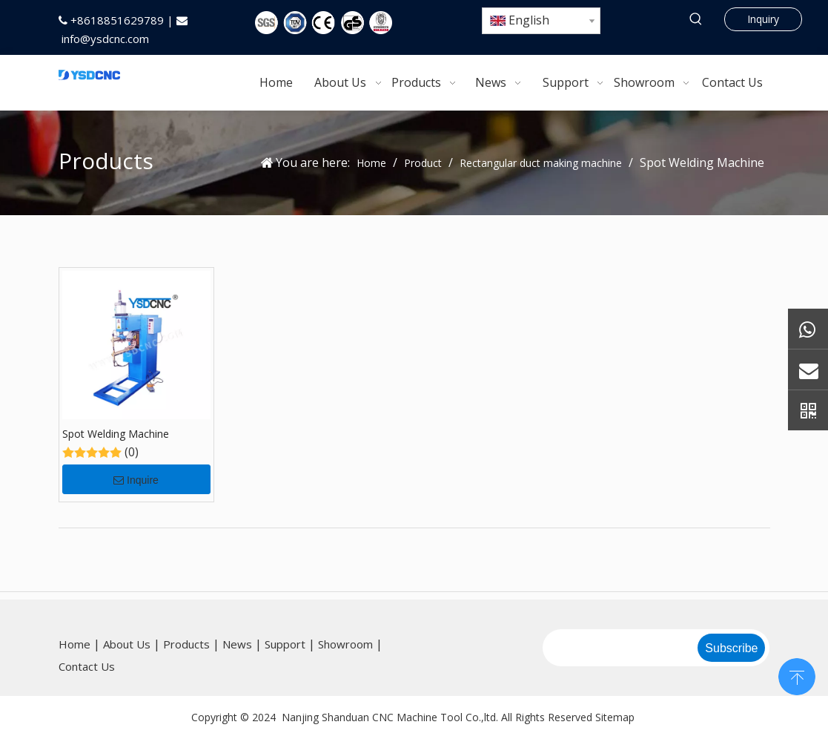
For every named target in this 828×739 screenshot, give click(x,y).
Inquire (136, 480)
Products (186, 644)
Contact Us (87, 666)
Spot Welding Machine (115, 434)
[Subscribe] (731, 648)
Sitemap (615, 717)
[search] (619, 647)
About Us (126, 644)
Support (285, 644)
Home (74, 644)
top (797, 675)
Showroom (345, 644)
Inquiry (763, 19)
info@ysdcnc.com (105, 38)
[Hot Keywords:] (696, 19)
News (237, 644)
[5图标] (323, 22)
